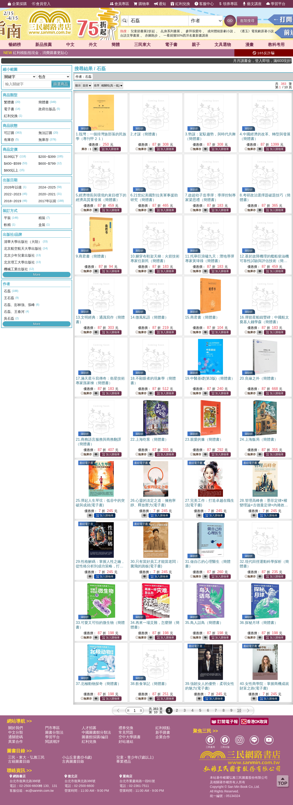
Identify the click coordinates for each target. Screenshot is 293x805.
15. (202, 317)
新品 (43, 44)
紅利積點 (162, 728)
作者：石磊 (84, 76)
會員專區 (119, 4)
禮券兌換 (126, 728)
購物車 (141, 4)
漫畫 (249, 44)
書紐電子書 (86, 462)
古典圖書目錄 (73, 761)
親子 (196, 44)
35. (204, 623)
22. (149, 439)
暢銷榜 (14, 44)
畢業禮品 (123, 761)
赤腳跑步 (151, 35)
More (36, 274)
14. (149, 317)
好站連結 (126, 741)
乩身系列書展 (170, 31)
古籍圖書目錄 (19, 761)
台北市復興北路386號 (25, 781)
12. (264, 260)
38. (149, 684)
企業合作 (162, 737)
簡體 (115, 44)
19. (210, 378)
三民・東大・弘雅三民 (26, 757)
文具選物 (222, 44)
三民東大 (142, 44)
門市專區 (52, 728)
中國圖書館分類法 (96, 732)
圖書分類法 (54, 732)
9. (92, 256)
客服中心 (204, 4)
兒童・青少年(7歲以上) (135, 757)
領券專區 (228, 4)
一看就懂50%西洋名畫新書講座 (185, 35)
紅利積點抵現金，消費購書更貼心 (35, 53)
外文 (93, 44)
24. (259, 439)
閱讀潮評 (52, 741)
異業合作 (15, 741)
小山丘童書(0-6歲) (77, 757)
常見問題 (126, 732)
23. (204, 439)
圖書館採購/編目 (95, 737)
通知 (160, 4)
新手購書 (162, 732)
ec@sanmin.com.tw (40, 790)
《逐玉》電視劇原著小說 (256, 31)
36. (259, 623)
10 (239, 710)
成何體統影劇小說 (220, 31)
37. (98, 684)
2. (144, 134)
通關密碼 (15, 737)
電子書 (171, 44)
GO (230, 20)
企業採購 (17, 4)
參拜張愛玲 (194, 31)
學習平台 (275, 4)
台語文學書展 (129, 35)
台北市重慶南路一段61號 (137, 781)
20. (259, 378)
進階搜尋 (247, 21)
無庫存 (141, 149)
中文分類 (15, 732)
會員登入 (41, 4)
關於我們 (15, 728)
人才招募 (89, 728)
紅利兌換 (180, 4)
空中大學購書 (130, 737)
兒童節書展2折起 (143, 31)
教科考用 (276, 44)
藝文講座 (252, 4)
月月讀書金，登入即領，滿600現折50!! (274, 61)
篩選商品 (60, 84)
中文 (70, 44)
